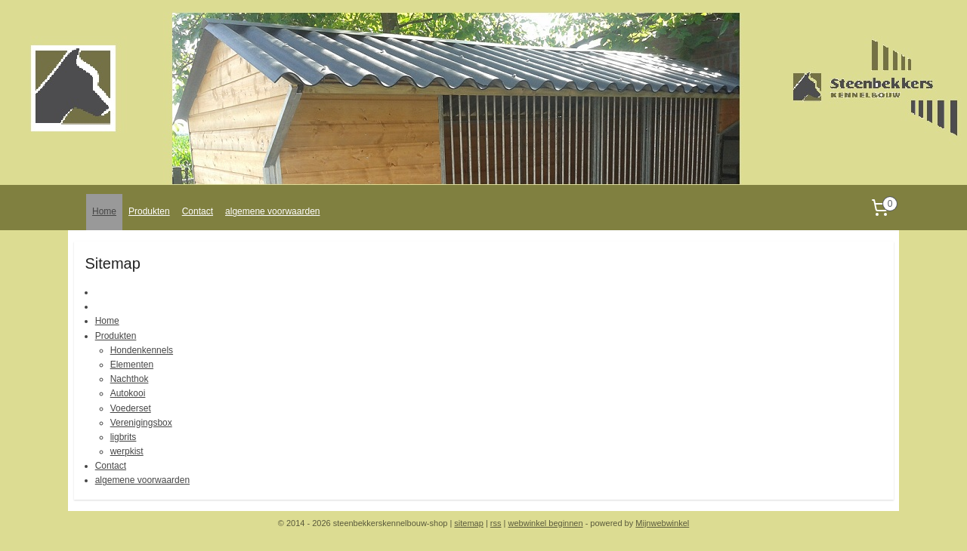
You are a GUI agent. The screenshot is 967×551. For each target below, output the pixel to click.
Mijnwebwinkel (662, 523)
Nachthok (129, 379)
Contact (197, 211)
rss (496, 523)
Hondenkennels (141, 350)
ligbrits (123, 437)
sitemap (469, 523)
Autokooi (128, 393)
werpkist (127, 451)
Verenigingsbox (141, 422)
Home (104, 211)
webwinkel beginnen (545, 523)
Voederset (130, 408)
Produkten (149, 211)
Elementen (131, 364)
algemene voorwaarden (272, 211)
